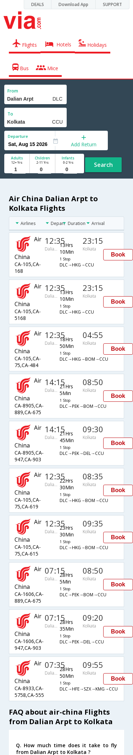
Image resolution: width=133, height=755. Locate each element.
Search (103, 165)
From (12, 91)
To (10, 114)
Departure (18, 136)
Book (118, 255)
